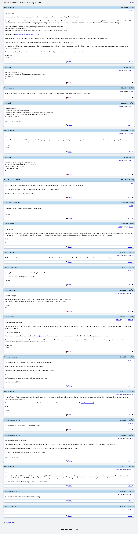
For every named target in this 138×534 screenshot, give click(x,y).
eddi (9, 67)
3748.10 (119, 255)
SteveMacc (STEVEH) (14, 180)
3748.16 (130, 423)
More (130, 62)
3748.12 (118, 293)
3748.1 (131, 11)
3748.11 (130, 270)
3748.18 (118, 470)
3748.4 (120, 106)
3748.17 (118, 438)
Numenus (11, 7)
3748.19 (118, 494)
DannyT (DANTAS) (14, 203)
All (130, 2)
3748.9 (120, 227)
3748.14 (130, 360)
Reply (70, 62)
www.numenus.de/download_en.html (27, 34)
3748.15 (118, 395)
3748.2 (120, 70)
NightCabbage (12, 267)
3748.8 (131, 206)
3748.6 (120, 160)
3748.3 (120, 91)
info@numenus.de (42, 336)
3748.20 (130, 509)
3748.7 (131, 183)
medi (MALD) (12, 290)
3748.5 (120, 133)
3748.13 (118, 320)
